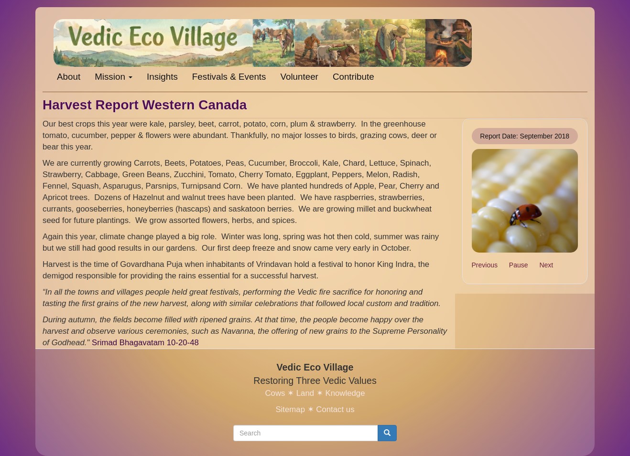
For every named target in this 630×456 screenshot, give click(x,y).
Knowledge (345, 393)
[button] (525, 201)
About (68, 77)
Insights (162, 77)
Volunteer (299, 77)
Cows (275, 393)
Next (546, 265)
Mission (113, 77)
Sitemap (290, 409)
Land (305, 393)
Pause (518, 265)
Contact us (335, 409)
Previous (485, 265)
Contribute (353, 77)
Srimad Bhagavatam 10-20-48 (145, 342)
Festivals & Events (229, 77)
